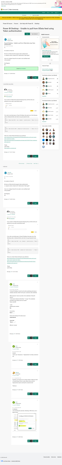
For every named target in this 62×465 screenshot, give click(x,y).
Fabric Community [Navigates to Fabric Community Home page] (13, 9)
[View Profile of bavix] (14, 283)
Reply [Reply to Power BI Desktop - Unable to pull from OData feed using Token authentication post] (36, 77)
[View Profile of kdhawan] (17, 372)
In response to (8, 92)
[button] (27, 34)
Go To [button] (56, 12)
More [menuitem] (46, 9)
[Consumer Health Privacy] (15, 461)
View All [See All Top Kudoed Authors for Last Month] (44, 121)
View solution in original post (10, 148)
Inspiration (26, 9)
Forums (21, 9)
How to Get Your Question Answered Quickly (47, 69)
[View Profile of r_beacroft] (9, 39)
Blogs (42, 9)
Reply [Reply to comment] (36, 156)
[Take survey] (46, 56)
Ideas (31, 9)
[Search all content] (46, 15)
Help (52, 12)
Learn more (3, 5)
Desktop (37, 23)
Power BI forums (7, 23)
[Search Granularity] (27, 15)
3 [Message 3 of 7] (10, 271)
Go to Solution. (23, 68)
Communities (36, 9)
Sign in (48, 12)
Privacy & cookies (47, 456)
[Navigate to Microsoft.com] (4, 9)
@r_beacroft (9, 96)
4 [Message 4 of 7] (13, 333)
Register (43, 12)
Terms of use (53, 456)
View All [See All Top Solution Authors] (44, 96)
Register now (40, 18)
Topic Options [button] (34, 34)
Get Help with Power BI (26, 23)
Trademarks (59, 456)
